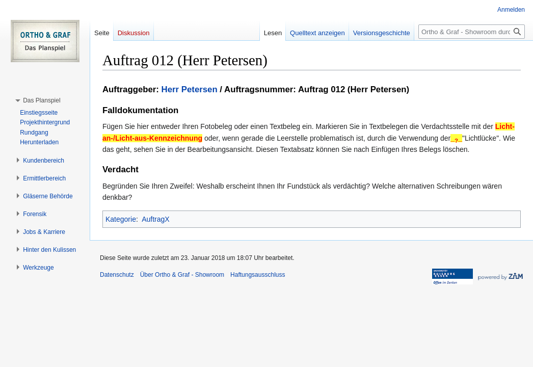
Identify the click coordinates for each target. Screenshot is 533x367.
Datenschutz (117, 274)
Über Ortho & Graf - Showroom (182, 274)
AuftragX (155, 219)
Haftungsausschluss (257, 274)
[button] (41, 100)
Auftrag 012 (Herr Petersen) (353, 89)
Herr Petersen (190, 89)
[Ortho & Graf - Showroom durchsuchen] (471, 31)
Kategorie (120, 219)
